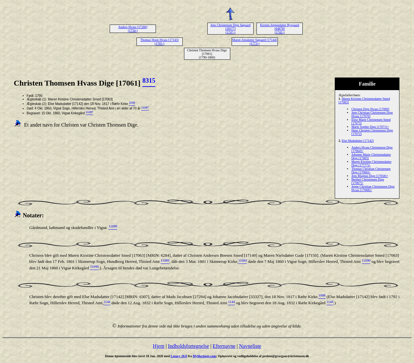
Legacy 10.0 (178, 356)
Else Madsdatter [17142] (358, 140)
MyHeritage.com (204, 356)
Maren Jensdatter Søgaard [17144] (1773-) (254, 41)
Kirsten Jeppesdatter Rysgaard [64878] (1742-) (279, 28)
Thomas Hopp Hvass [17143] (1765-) (159, 41)
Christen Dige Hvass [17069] (370, 109)
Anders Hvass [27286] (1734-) (132, 28)
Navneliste (250, 346)
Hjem (159, 346)
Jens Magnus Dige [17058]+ (369, 176)
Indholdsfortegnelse (188, 346)
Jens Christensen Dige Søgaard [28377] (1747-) (230, 28)
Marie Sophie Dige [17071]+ (370, 127)
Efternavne (224, 346)
